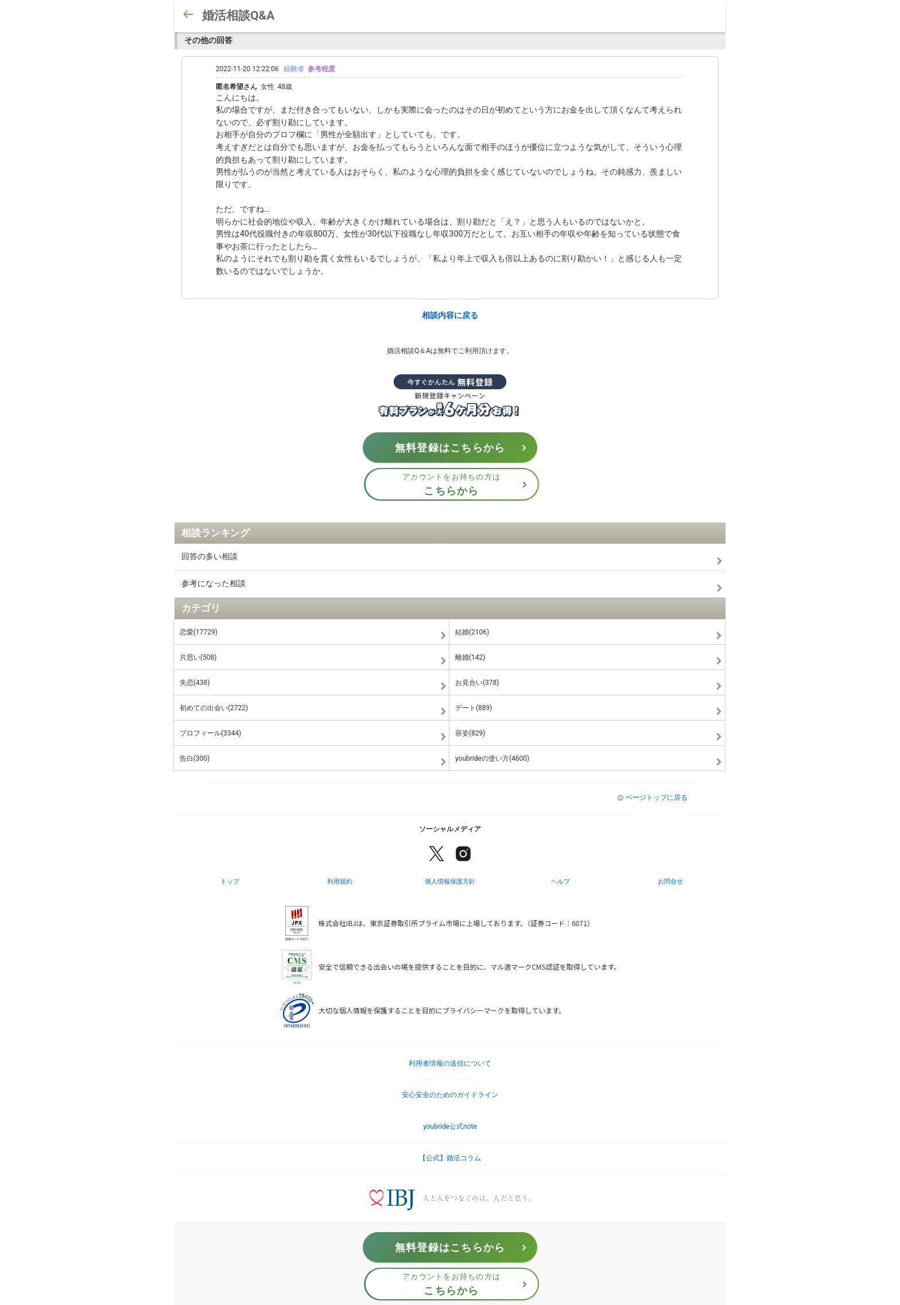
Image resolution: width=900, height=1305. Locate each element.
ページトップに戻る (652, 797)
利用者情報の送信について (450, 1063)
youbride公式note (450, 1126)
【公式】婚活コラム (450, 1158)
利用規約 (339, 881)
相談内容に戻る (450, 315)
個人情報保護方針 (450, 881)
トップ (229, 881)
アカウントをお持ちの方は (468, 485)
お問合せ (670, 881)
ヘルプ (560, 881)
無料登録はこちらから (464, 448)
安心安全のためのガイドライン (450, 1095)
